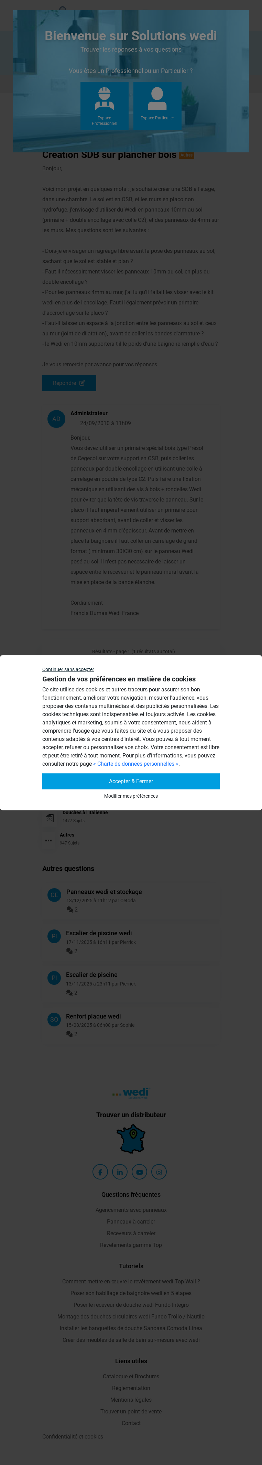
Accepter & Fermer (131, 781)
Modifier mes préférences (131, 795)
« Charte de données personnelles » (135, 763)
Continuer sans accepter (68, 669)
